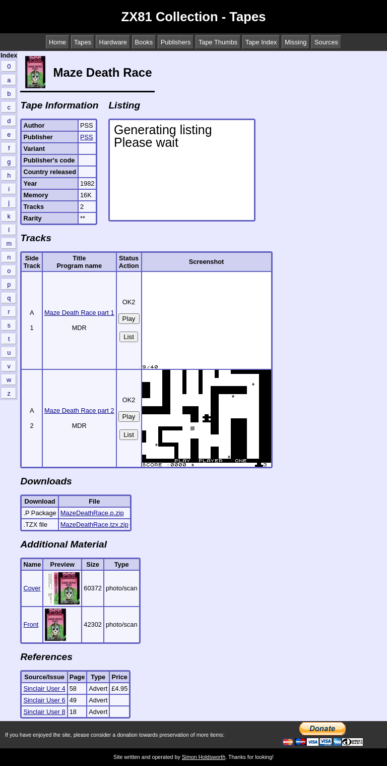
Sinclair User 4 (44, 688)
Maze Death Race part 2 (79, 410)
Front (30, 624)
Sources (326, 42)
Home (57, 42)
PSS (86, 137)
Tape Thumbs (218, 42)
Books (144, 42)
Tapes (82, 42)
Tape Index (261, 42)
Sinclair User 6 (44, 700)
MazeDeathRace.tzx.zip (94, 524)
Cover (31, 588)
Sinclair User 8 (44, 712)
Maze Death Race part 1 (79, 312)
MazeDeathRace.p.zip (92, 513)
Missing (295, 42)
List (128, 337)
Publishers (176, 42)
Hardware (112, 42)
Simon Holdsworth (203, 757)
